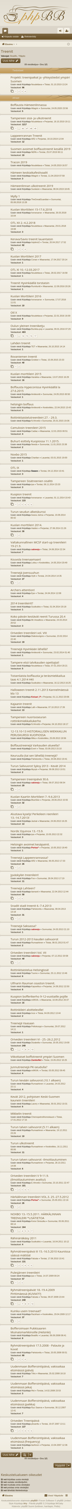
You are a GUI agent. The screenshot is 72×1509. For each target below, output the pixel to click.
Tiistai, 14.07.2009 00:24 (48, 1276)
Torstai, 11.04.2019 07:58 (53, 176)
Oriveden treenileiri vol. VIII (29, 633)
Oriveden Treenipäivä (25, 1420)
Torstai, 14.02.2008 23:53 (49, 1390)
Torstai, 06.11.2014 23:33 (48, 484)
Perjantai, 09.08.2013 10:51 (52, 769)
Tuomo (34, 973)
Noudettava (36, 84)
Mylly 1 (15, 196)
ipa (32, 484)
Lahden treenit (20, 343)
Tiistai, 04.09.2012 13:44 (49, 1013)
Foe (33, 878)
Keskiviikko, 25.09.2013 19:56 (52, 738)
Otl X (14, 312)
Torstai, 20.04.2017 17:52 (54, 242)
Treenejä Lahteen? (23, 888)
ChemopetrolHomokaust (42, 1117)
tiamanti (35, 891)
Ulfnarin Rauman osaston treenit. (33, 983)
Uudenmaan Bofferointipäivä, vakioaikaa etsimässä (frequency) (38, 1439)
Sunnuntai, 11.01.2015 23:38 (53, 444)
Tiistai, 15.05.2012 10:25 (55, 1060)
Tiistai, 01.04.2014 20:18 (54, 606)
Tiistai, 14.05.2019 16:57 (55, 165)
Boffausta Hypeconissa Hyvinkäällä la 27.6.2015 (35, 389)
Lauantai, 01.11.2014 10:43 (57, 497)
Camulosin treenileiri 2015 (28, 428)
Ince (33, 1013)
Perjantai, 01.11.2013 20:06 (56, 697)
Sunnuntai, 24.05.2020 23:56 (54, 108)
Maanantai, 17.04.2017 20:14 (53, 259)
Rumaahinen (37, 942)
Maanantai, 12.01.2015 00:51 (54, 431)
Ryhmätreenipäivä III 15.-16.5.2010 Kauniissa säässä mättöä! (40, 1253)
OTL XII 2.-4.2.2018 (23, 223)
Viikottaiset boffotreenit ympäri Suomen (37, 1056)
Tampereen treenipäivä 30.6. (30, 779)
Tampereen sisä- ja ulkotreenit (31, 118)
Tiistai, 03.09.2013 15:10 (50, 748)
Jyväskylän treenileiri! (25, 875)
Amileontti (36, 394)
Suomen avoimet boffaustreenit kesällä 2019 (40, 149)
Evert (33, 748)
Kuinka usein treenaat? (26, 1311)
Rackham (35, 1314)
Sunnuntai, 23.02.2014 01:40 (56, 652)
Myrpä (34, 769)
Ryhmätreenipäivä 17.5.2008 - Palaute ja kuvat (37, 1347)
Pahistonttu (36, 759)
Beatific (13, 56)
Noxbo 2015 (19, 454)
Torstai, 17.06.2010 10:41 (52, 1258)
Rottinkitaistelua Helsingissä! (30, 970)
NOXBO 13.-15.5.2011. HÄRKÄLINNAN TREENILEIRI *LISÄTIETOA (36, 1216)
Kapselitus (36, 986)
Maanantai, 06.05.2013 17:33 (51, 861)
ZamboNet (36, 1060)
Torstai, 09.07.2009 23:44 (52, 1297)
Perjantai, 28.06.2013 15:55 (55, 800)
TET (33, 346)
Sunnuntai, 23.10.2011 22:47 (55, 1183)
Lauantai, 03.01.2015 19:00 (54, 457)
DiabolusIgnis (37, 636)
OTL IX (15, 468)
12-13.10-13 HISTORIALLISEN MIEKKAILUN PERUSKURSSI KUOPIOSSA (39, 733)
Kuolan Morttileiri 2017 (26, 256)
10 (32, 1049)
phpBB (34, 1500)
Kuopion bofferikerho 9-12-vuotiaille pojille (39, 996)
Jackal (34, 821)
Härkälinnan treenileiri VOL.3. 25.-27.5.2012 (40, 1197)
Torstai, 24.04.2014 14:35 (50, 576)
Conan (34, 259)
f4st (33, 1390)
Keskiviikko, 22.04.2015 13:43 (57, 407)
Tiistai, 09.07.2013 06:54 (53, 782)
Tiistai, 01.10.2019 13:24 (55, 84)
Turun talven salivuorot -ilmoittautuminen (39, 1159)
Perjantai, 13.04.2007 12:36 (54, 1445)
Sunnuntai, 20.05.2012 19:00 (55, 1042)
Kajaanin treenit (21, 704)
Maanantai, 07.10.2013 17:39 (51, 707)
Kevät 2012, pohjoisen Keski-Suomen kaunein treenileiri (35, 1098)
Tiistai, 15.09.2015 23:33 (52, 360)
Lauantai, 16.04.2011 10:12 (56, 1241)
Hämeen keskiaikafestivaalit (29, 172)
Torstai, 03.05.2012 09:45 (53, 1070)
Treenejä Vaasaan (22, 1023)
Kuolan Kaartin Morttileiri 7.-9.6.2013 (35, 797)
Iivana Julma (37, 515)
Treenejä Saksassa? (23, 926)
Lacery (34, 1104)
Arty (25, 1503)
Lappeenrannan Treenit (26, 135)
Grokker (35, 360)
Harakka (35, 377)
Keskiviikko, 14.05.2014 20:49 (53, 562)
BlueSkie (35, 800)
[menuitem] (53, 1495)
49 (35, 128)
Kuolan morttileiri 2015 (26, 374)
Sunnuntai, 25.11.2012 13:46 (53, 973)
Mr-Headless (37, 620)
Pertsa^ (35, 847)
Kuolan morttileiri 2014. (26, 525)
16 (31, 336)
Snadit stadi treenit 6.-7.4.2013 (31, 906)
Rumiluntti (36, 286)
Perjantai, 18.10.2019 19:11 (57, 121)
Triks (33, 1373)
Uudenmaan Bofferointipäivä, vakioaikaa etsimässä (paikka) (38, 1402)
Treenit (7, 51)
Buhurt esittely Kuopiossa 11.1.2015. (35, 441)
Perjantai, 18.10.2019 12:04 (51, 139)
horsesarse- (36, 213)
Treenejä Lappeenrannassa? (29, 857)
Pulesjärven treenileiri (25, 1272)
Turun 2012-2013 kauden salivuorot (34, 939)
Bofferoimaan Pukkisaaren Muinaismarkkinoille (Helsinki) (31, 1330)
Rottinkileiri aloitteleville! (27, 1010)
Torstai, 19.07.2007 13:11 (53, 1424)
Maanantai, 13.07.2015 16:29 (55, 377)
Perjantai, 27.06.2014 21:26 (53, 528)
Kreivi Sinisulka (38, 1221)
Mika (33, 738)
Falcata (34, 1258)
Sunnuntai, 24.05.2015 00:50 (56, 394)
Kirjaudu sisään (11, 36)
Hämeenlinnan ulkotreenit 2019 (32, 186)
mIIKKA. (35, 1000)
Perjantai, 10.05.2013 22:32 (49, 834)
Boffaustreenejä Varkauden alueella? (35, 745)
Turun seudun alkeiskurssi (28, 512)
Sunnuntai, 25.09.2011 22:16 (54, 1200)
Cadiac (34, 431)
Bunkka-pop (37, 329)
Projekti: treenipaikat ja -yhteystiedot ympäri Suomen (40, 79)
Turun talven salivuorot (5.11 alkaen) (35, 1127)
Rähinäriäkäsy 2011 (23, 1238)
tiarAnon (35, 1445)
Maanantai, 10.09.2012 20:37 (55, 1000)
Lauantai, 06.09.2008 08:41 (53, 1335)
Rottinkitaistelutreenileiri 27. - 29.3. (34, 417)
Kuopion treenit (21, 494)
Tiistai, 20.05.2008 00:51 (55, 1352)
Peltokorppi (36, 1026)
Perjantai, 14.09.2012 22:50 (56, 986)
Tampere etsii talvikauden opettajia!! (35, 662)
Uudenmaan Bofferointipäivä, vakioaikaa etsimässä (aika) (38, 1385)
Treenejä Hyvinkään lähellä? (29, 649)
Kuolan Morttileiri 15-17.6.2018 (31, 209)
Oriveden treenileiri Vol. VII (28, 952)
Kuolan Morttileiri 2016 (26, 296)
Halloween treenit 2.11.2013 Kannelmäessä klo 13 (39, 691)
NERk (34, 152)
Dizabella (35, 1042)
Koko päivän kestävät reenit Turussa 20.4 (38, 616)
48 (31, 128)
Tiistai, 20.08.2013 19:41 (55, 759)
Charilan (35, 457)
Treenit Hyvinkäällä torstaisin (30, 283)
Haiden (34, 528)
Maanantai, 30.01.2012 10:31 (53, 1104)
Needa (34, 444)
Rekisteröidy (30, 36)
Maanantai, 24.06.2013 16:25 (53, 821)
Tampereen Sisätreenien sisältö (32, 481)
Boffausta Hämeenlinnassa (28, 105)
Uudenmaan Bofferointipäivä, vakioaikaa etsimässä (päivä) (38, 1368)
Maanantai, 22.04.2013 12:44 (54, 891)
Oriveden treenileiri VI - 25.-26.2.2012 (35, 1039)
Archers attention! (23, 590)
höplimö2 (35, 242)
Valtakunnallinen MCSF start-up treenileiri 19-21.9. (38, 544)
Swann (34, 471)
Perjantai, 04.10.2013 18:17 (55, 724)
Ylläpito (21, 56)
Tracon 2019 (19, 162)
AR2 (33, 139)
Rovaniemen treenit (24, 356)
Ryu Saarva (36, 1407)
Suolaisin (35, 189)
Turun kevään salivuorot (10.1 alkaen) (36, 1080)
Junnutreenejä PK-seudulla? (29, 1067)
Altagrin (34, 108)
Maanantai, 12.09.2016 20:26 (56, 286)
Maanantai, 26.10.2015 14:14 (51, 346)
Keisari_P (36, 697)
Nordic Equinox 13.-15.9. (27, 831)
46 (23, 128)
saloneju (35, 549)
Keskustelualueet (6, 31)
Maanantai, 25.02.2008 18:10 (51, 1373)
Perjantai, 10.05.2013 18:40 (54, 847)
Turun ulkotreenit (22, 1143)
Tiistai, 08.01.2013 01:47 (57, 942)
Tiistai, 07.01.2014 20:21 (55, 666)
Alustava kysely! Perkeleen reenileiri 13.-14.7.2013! (34, 815)
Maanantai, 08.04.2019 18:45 (56, 189)
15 (27, 336)
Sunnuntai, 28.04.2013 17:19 (50, 878)
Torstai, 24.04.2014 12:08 (49, 593)
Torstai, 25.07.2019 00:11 (51, 152)
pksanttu (35, 1424)
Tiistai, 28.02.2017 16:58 (55, 273)
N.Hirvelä (35, 421)
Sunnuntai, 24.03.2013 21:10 (55, 929)
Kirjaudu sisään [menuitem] (61, 31)
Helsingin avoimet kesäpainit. (30, 844)
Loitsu (34, 562)
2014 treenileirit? (22, 603)
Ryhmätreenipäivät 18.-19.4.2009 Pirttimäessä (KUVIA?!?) (33, 1291)
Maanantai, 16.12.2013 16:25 (57, 683)
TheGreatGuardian (40, 199)
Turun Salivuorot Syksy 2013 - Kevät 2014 (38, 766)
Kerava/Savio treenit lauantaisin (32, 239)
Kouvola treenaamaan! (26, 559)
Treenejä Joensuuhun (25, 573)
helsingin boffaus (22, 404)
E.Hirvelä (35, 1183)
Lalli (33, 707)
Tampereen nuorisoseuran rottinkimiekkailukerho (28, 719)
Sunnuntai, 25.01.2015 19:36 (55, 421)
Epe (33, 593)
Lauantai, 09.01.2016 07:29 (58, 329)
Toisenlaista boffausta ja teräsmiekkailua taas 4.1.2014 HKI (38, 677)
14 (23, 336)
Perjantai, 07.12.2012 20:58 (55, 956)
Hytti (33, 576)
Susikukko (36, 606)
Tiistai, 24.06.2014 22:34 (53, 549)
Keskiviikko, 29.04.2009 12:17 (56, 1314)
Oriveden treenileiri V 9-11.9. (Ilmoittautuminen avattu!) (30, 1177)
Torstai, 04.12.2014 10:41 (52, 471)
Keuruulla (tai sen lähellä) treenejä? (34, 755)
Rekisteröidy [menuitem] (68, 31)
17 (35, 336)
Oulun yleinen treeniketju (28, 326)
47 (27, 128)
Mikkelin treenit (21, 1113)
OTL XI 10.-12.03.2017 (25, 269)
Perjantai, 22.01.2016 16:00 (57, 316)
